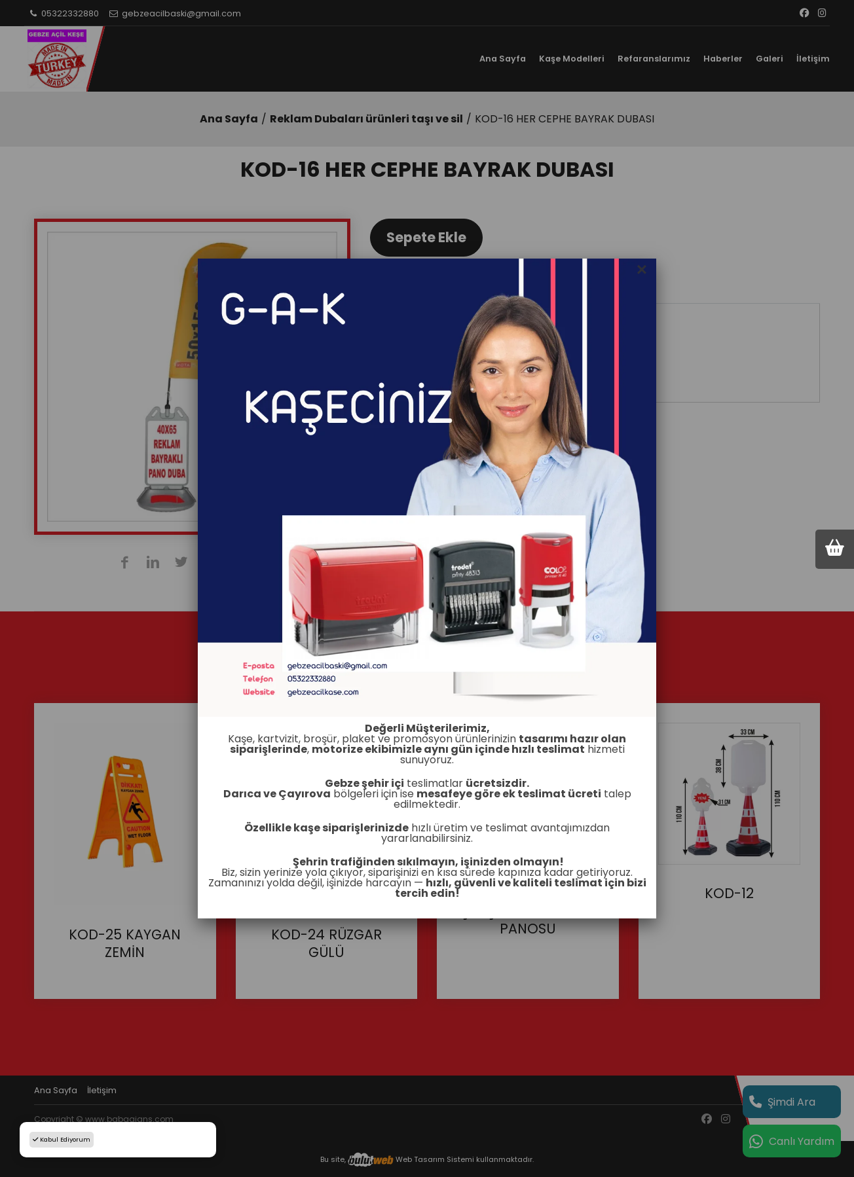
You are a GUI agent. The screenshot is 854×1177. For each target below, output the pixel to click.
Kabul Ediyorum (61, 1139)
